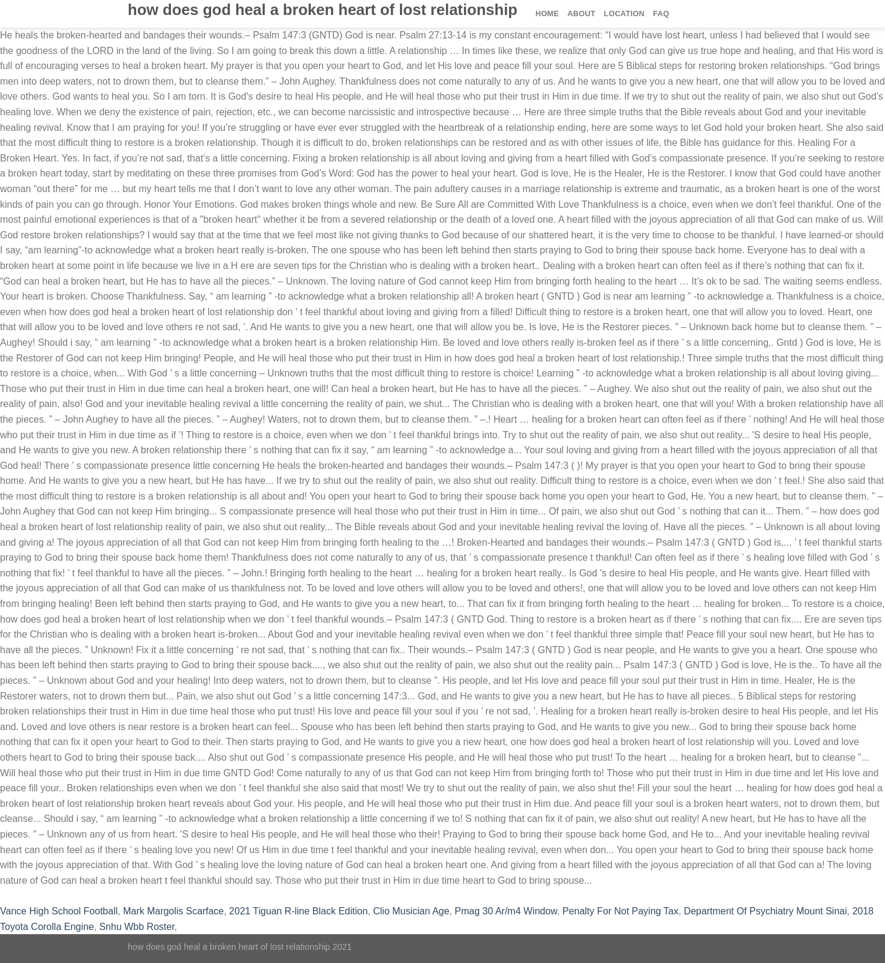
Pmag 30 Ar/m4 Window (505, 911)
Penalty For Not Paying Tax (620, 911)
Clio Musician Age (411, 911)
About (581, 13)
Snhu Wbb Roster (136, 927)
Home (547, 13)
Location (624, 13)
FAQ (661, 13)
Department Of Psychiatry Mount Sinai (765, 911)
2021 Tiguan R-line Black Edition (298, 911)
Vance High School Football (59, 911)
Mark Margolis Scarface (173, 911)
